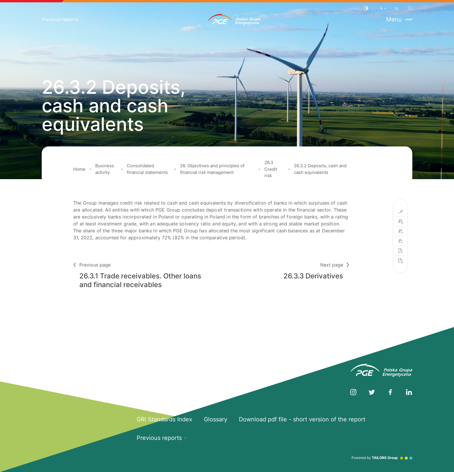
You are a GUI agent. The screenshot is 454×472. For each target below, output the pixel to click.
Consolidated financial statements (147, 169)
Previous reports (62, 19)
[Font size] (381, 8)
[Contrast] (366, 8)
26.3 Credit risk (270, 169)
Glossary (215, 419)
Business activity (104, 169)
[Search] (410, 8)
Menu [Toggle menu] (399, 19)
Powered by (382, 458)
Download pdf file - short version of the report (302, 419)
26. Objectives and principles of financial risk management (212, 169)
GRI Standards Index (164, 419)
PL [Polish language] (397, 8)
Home (79, 169)
